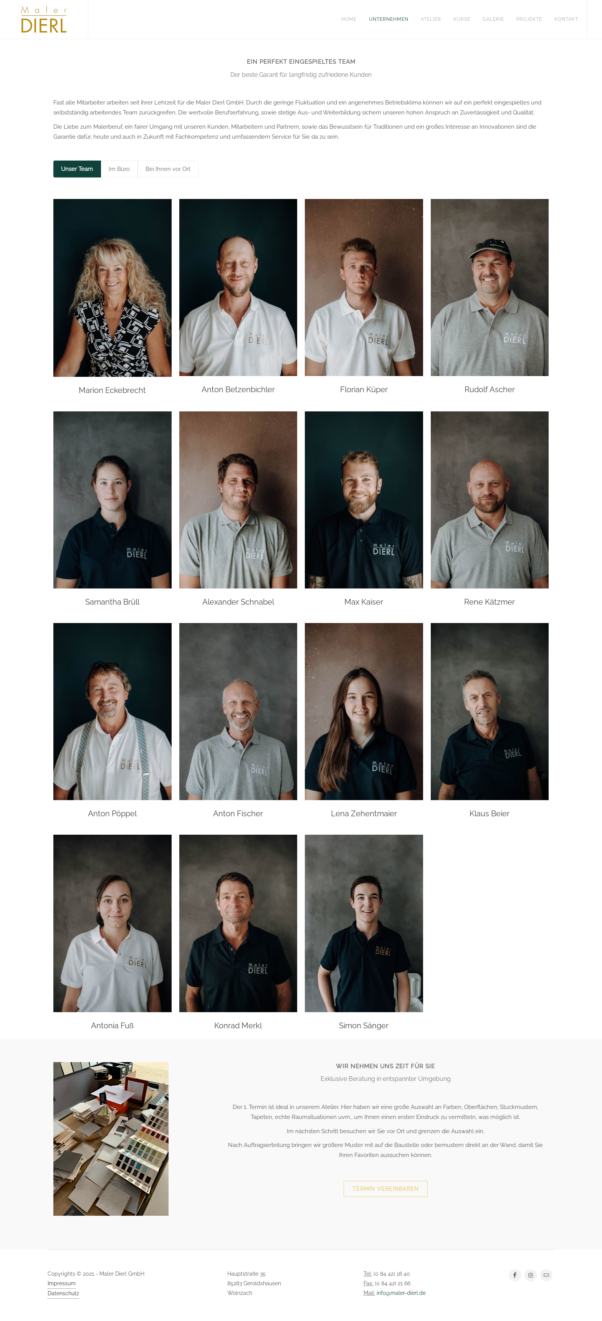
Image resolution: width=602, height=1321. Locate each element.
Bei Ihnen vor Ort (168, 169)
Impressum (62, 1283)
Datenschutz (63, 1293)
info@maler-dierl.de (401, 1293)
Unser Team (77, 169)
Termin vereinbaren (385, 1189)
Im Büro (119, 169)
